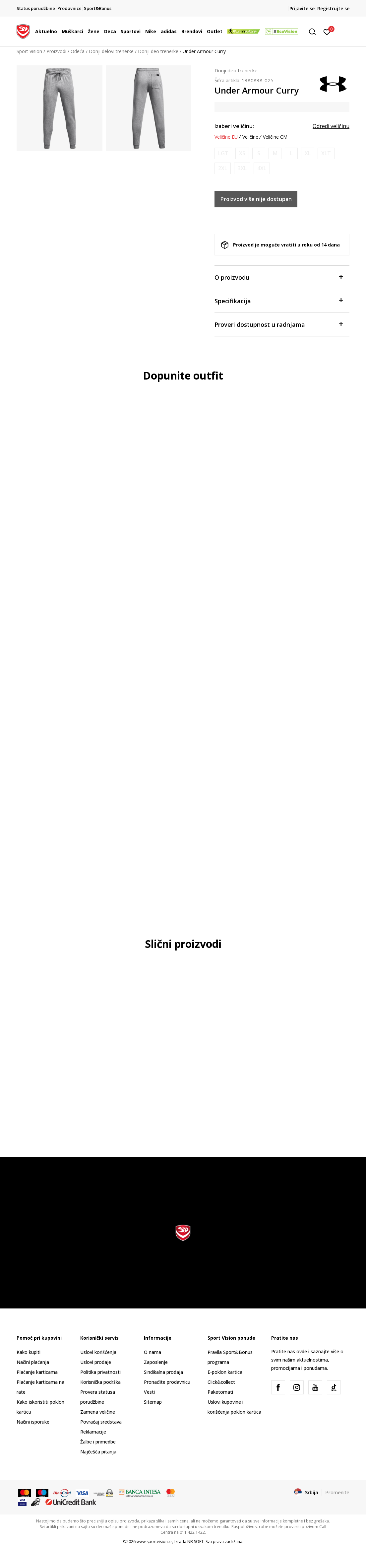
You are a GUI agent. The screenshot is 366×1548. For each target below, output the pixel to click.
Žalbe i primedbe (98, 1442)
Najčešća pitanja (98, 1451)
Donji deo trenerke (158, 51)
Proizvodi (56, 51)
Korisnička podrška (100, 1382)
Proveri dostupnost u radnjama (278, 323)
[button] (314, 31)
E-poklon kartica (225, 1372)
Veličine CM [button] (275, 137)
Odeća (78, 51)
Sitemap (153, 1402)
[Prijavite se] (327, 31)
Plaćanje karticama (37, 1372)
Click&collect (221, 1382)
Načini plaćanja (33, 1362)
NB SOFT (195, 1541)
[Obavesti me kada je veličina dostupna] (223, 153)
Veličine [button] (250, 137)
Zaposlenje (156, 1362)
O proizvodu (278, 276)
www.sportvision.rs (154, 1541)
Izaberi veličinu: (234, 126)
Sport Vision (29, 51)
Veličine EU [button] (226, 137)
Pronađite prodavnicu (167, 1382)
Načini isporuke (33, 1422)
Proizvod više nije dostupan (256, 199)
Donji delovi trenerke (111, 51)
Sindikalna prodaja (163, 1372)
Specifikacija (278, 300)
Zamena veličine (97, 1412)
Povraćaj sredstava (101, 1422)
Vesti (149, 1392)
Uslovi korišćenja (98, 1352)
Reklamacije (93, 1432)
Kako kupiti (28, 1352)
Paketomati (220, 1392)
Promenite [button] (337, 1492)
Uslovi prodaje (95, 1362)
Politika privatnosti (100, 1372)
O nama (152, 1352)
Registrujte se (333, 8)
